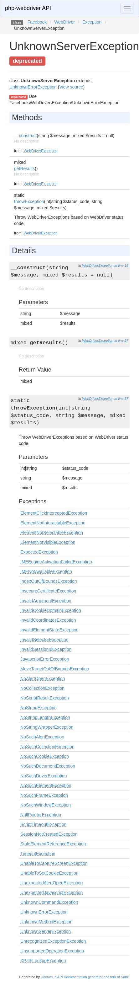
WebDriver (64, 21)
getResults (24, 168)
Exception (91, 21)
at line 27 (121, 340)
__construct (25, 135)
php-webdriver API (28, 8)
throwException (29, 201)
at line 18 (121, 265)
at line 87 (121, 398)
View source (71, 86)
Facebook (37, 21)
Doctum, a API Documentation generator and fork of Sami (85, 977)
